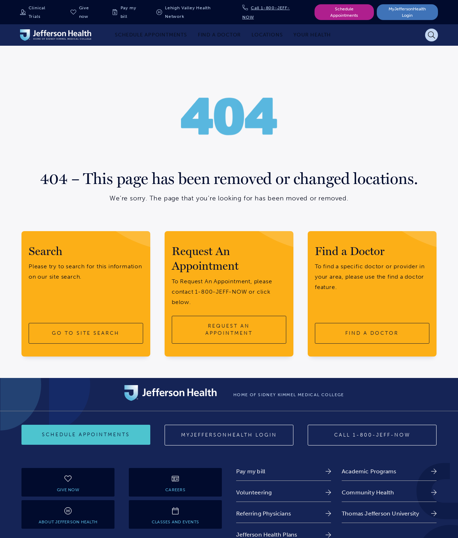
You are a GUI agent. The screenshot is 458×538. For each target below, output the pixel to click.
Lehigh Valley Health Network (188, 12)
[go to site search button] (86, 333)
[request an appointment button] (229, 329)
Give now (84, 12)
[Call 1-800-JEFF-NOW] (372, 435)
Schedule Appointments (344, 12)
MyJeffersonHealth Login (407, 12)
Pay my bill (128, 12)
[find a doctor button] (372, 333)
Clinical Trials (37, 12)
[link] (283, 471)
